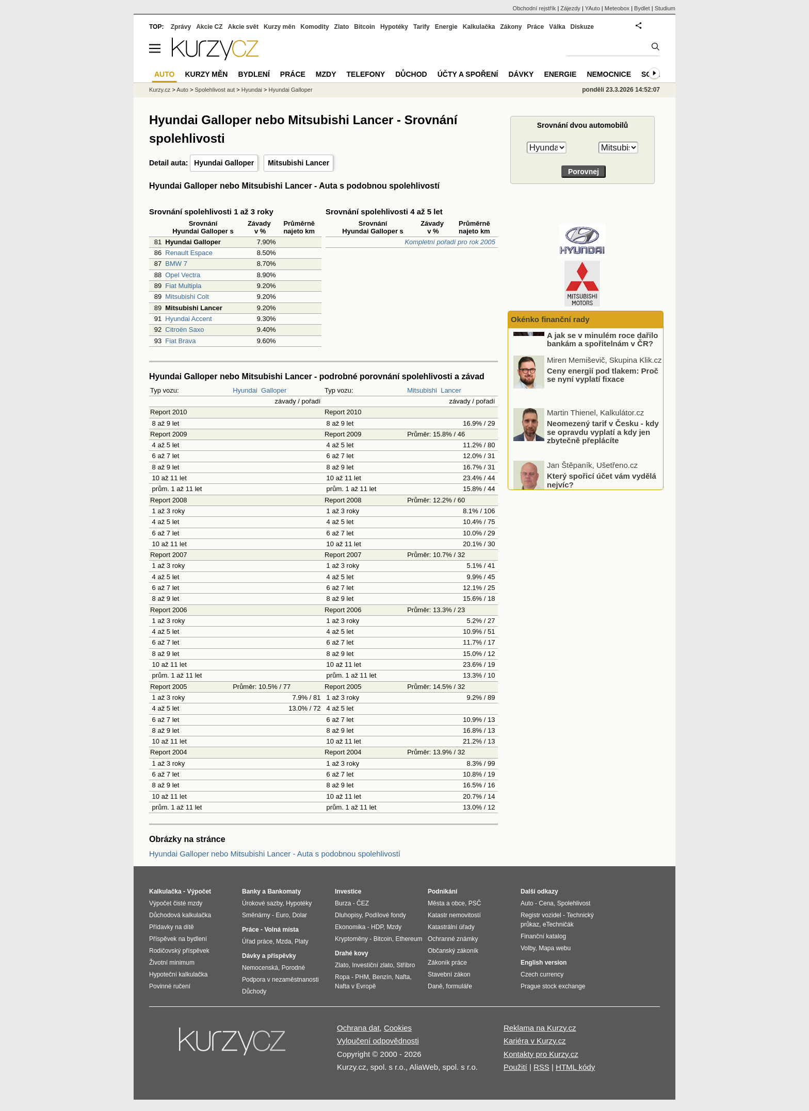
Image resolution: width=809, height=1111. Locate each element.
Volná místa (281, 929)
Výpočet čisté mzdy (175, 903)
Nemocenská (260, 967)
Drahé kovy (351, 953)
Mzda (283, 941)
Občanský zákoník (453, 950)
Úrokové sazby (262, 903)
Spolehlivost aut (215, 90)
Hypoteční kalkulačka (178, 974)
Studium (665, 8)
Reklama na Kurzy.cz (540, 1027)
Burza (343, 903)
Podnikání (442, 891)
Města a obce (446, 903)
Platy (302, 941)
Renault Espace (189, 253)
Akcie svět (243, 26)
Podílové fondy (385, 915)
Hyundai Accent (188, 319)
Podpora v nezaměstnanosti (280, 979)
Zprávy (181, 26)
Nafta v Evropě (355, 986)
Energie (446, 26)
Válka (557, 26)
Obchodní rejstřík (534, 8)
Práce (535, 26)
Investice (348, 891)
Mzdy (326, 74)
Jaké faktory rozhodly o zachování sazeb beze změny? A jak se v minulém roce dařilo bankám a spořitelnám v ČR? (602, 361)
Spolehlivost (574, 903)
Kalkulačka (479, 26)
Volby (528, 948)
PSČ (474, 903)
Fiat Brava (180, 341)
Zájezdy (570, 8)
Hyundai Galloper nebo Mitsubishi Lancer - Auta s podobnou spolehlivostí (274, 853)
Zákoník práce (447, 962)
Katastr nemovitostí (454, 915)
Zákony (511, 26)
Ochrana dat (358, 1027)
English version (544, 962)
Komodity (314, 26)
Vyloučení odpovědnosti (378, 1040)
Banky (251, 891)
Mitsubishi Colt (187, 296)
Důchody (254, 991)
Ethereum (408, 938)
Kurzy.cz (159, 90)
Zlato (341, 26)
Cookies (398, 1027)
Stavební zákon (449, 974)
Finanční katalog (543, 936)
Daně (435, 986)
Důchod (411, 74)
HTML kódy (575, 1067)
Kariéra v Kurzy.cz (535, 1040)
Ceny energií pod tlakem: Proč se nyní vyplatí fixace (602, 405)
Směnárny (256, 915)
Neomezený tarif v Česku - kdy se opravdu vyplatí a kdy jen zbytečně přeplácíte (603, 462)
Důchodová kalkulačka (180, 915)
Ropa (342, 977)
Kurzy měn (279, 26)
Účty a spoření (468, 74)
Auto (182, 90)
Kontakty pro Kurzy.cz (541, 1054)
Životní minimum (172, 962)
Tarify (421, 26)
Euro (282, 915)
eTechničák (558, 924)
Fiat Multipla (183, 286)
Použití (515, 1067)
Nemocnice (609, 74)
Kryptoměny (351, 938)
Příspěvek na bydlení (178, 938)
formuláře (459, 986)
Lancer (451, 390)
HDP (377, 927)
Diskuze (582, 26)
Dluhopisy (348, 915)
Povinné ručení (169, 986)
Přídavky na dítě (171, 927)
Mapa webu (555, 948)
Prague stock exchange (553, 986)
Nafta (402, 977)
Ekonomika (350, 927)
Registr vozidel (541, 915)
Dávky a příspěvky (269, 955)
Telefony (366, 74)
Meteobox (617, 8)
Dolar (299, 915)
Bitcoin (364, 26)
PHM (362, 977)
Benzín (382, 977)
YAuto (592, 8)
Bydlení (253, 74)
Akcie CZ (209, 26)
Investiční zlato (372, 965)
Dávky (520, 74)
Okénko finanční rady (550, 319)
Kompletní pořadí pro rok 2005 (450, 242)
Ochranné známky (453, 938)
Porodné (293, 967)
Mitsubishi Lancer (298, 163)
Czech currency (542, 974)
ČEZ (363, 903)
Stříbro (405, 965)
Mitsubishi (422, 390)
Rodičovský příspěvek (179, 950)
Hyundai (245, 390)
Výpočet (199, 891)
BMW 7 (176, 263)
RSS (541, 1067)
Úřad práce (257, 941)
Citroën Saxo (184, 329)
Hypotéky (394, 26)
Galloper (273, 390)
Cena (546, 903)
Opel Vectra (182, 275)
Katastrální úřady (451, 927)
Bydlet (642, 8)
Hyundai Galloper (224, 163)
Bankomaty (284, 891)
